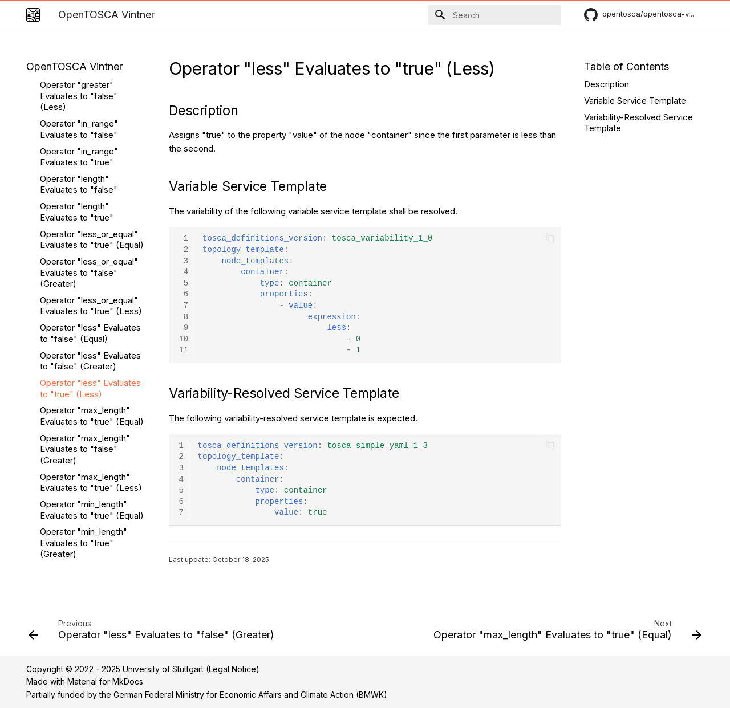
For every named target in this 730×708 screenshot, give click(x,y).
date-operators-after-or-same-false (88, 549)
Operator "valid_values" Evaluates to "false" (85, 466)
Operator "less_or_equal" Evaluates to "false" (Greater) (89, 123)
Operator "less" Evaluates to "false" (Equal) (90, 184)
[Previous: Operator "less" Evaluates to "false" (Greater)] (153, 633)
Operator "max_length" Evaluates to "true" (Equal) (92, 267)
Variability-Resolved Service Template (638, 123)
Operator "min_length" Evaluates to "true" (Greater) (83, 393)
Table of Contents (626, 66)
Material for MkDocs (105, 681)
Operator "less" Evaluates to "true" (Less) (90, 240)
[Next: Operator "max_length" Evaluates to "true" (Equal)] (566, 633)
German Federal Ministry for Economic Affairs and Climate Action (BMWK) (250, 694)
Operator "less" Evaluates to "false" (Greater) (90, 212)
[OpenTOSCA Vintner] (33, 14)
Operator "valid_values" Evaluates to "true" (85, 494)
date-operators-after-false (82, 521)
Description (606, 84)
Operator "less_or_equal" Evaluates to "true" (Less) (91, 157)
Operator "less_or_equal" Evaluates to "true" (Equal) (92, 91)
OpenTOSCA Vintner (74, 66)
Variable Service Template (635, 100)
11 (183, 350)
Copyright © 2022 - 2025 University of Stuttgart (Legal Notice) (142, 669)
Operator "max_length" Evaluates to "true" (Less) (91, 334)
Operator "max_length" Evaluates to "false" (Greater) (85, 300)
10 (183, 339)
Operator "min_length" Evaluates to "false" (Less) (83, 432)
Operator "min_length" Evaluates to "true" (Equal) (92, 361)
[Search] (494, 15)
